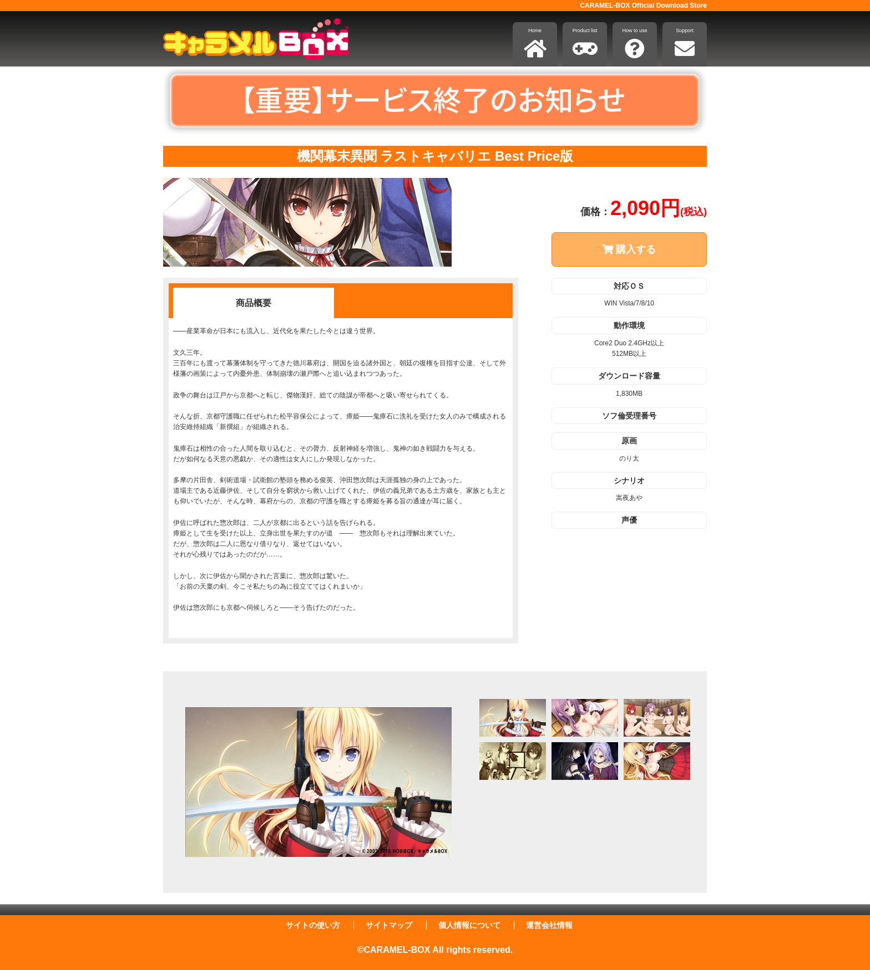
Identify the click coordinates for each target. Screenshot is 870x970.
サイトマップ (389, 925)
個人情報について (469, 925)
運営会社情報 (549, 925)
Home (535, 43)
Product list (585, 43)
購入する (629, 249)
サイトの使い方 (313, 925)
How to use (634, 43)
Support (685, 43)
